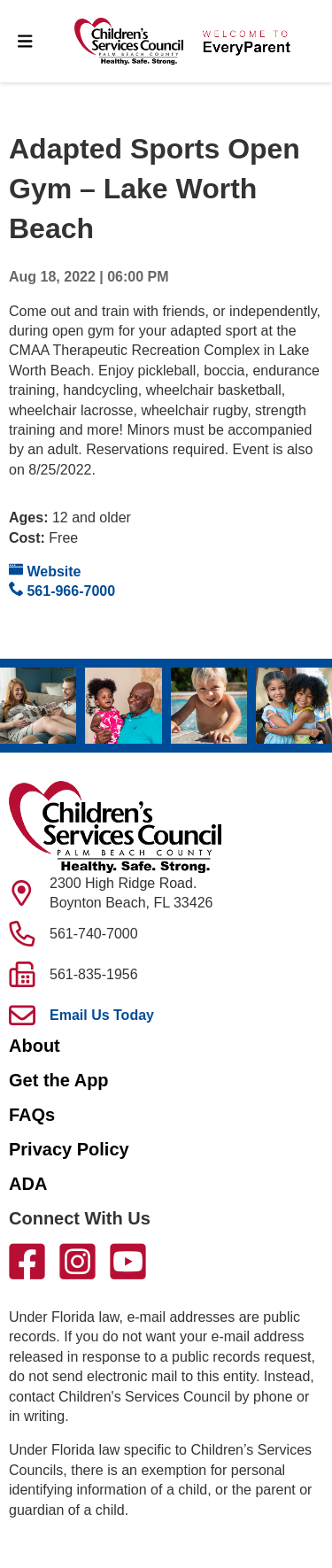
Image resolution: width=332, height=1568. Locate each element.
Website (45, 570)
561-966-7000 (62, 590)
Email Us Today (102, 1015)
